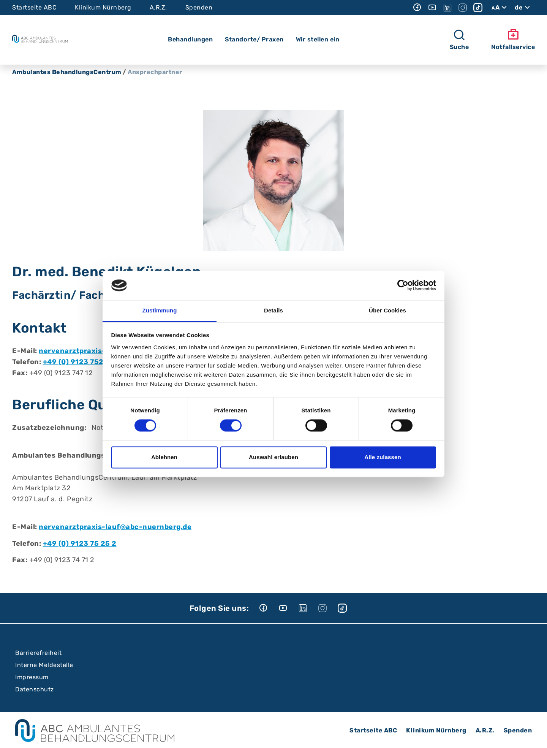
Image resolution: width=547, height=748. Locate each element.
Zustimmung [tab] (159, 310)
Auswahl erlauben (273, 457)
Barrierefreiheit (38, 652)
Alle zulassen (382, 457)
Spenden (199, 7)
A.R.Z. (158, 7)
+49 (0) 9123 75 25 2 (80, 543)
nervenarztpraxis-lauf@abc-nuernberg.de (115, 527)
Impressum (32, 677)
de (523, 7)
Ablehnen (164, 457)
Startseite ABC (34, 7)
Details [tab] (273, 310)
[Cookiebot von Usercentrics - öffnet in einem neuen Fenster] (403, 285)
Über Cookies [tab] (387, 310)
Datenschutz (34, 689)
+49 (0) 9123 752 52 (79, 362)
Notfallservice (513, 40)
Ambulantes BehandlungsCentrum (67, 72)
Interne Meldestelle (44, 665)
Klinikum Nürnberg (103, 7)
